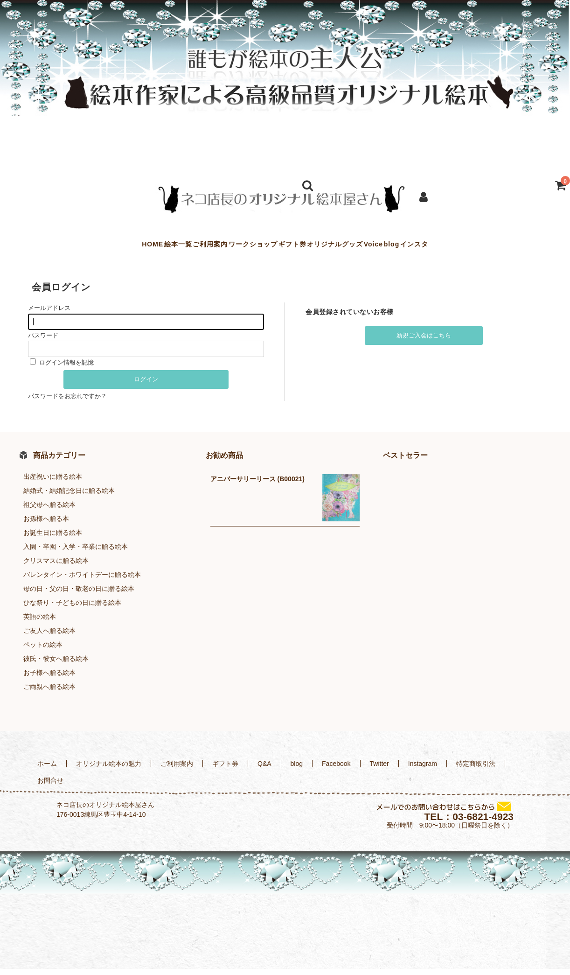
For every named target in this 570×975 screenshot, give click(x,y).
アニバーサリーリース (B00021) (257, 485)
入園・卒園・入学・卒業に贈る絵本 (75, 553)
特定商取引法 (475, 770)
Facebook (336, 770)
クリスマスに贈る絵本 (56, 567)
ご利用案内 (172, 247)
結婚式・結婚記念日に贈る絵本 (69, 497)
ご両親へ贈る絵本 (49, 693)
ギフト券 (292, 247)
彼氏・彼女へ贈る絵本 (56, 665)
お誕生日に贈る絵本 (52, 539)
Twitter (379, 770)
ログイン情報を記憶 (62, 368)
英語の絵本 (39, 623)
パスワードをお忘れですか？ (67, 402)
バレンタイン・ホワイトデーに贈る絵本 (82, 581)
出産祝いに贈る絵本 (52, 483)
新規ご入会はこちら (423, 341)
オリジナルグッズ (354, 247)
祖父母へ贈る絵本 (49, 511)
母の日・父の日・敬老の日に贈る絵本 (78, 595)
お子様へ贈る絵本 (49, 679)
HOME (77, 247)
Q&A (264, 770)
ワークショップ (234, 247)
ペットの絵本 (43, 651)
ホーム (47, 770)
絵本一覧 (122, 247)
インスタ (489, 247)
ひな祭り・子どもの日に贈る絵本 (72, 609)
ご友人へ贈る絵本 (49, 637)
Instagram (422, 770)
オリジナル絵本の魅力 (108, 770)
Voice (411, 247)
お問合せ (50, 787)
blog (448, 247)
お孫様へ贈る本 (46, 525)
